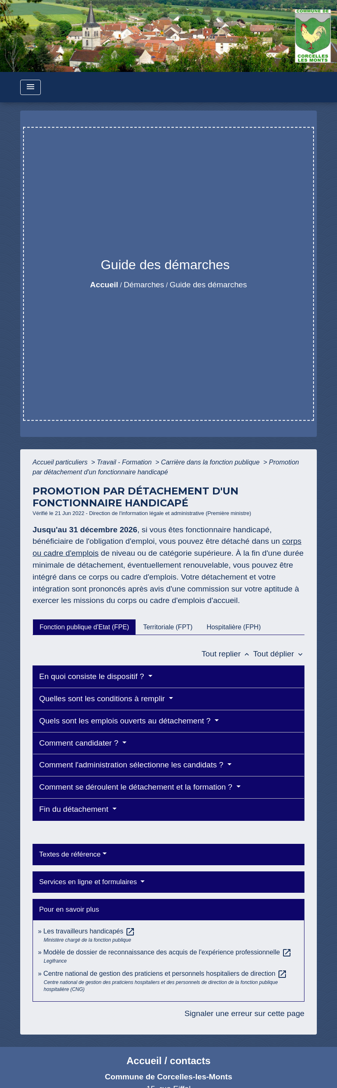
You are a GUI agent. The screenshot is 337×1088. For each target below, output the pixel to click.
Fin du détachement (74, 809)
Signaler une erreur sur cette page (244, 1013)
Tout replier (227, 653)
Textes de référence (70, 854)
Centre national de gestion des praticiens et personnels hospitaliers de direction (165, 973)
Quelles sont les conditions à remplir (103, 698)
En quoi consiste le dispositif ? (92, 676)
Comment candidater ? (80, 743)
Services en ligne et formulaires (89, 882)
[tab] (84, 627)
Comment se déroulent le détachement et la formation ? (136, 787)
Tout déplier (278, 653)
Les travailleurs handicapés (89, 931)
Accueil (104, 284)
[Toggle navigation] (30, 87)
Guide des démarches (208, 284)
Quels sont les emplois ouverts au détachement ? (126, 720)
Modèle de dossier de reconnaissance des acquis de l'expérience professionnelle (167, 952)
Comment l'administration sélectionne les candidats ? (132, 764)
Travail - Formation (125, 462)
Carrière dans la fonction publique (211, 462)
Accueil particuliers (61, 462)
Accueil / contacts (168, 1060)
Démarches (144, 284)
